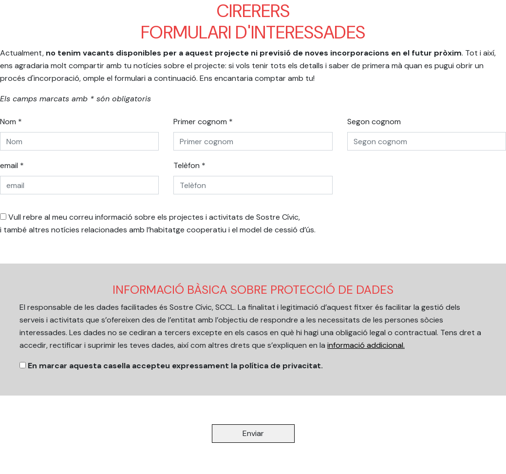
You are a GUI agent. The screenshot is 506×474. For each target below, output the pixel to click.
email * (12, 165)
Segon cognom (374, 121)
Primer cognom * (203, 121)
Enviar (253, 433)
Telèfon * (189, 165)
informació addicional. (366, 345)
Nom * (11, 121)
